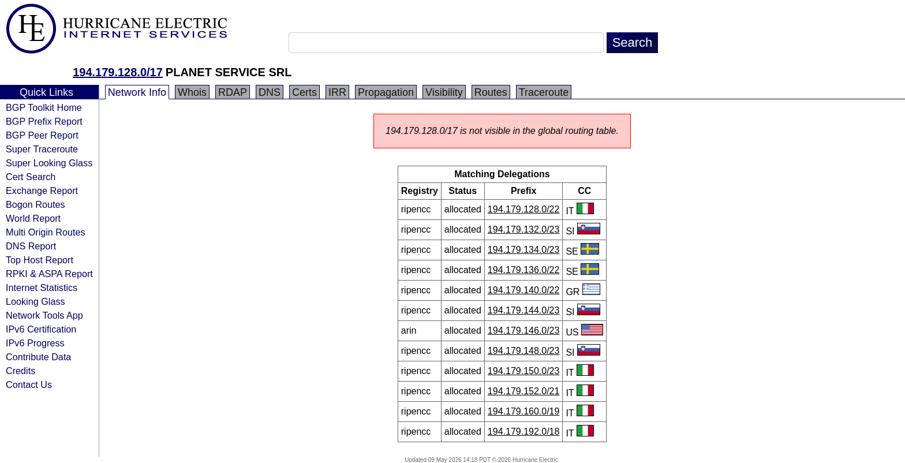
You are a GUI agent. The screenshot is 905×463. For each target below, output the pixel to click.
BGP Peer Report (42, 135)
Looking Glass (35, 301)
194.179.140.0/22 (524, 290)
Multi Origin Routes (45, 232)
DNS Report (31, 246)
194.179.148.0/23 (524, 351)
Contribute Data (38, 357)
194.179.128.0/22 (524, 209)
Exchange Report (42, 190)
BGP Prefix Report (44, 121)
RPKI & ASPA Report (49, 273)
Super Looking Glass (49, 163)
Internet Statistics (41, 287)
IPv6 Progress (35, 343)
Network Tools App (44, 315)
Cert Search (30, 176)
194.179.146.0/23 (524, 330)
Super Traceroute (42, 149)
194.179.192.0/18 (524, 431)
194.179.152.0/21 (524, 391)
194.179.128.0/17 (118, 72)
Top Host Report (39, 260)
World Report (33, 218)
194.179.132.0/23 (524, 229)
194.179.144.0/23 (524, 310)
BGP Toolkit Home (44, 107)
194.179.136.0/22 (524, 270)
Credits (20, 370)
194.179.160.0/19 (524, 411)
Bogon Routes (35, 204)
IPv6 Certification (41, 329)
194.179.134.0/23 (524, 250)
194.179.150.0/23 (524, 371)
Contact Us (29, 384)
